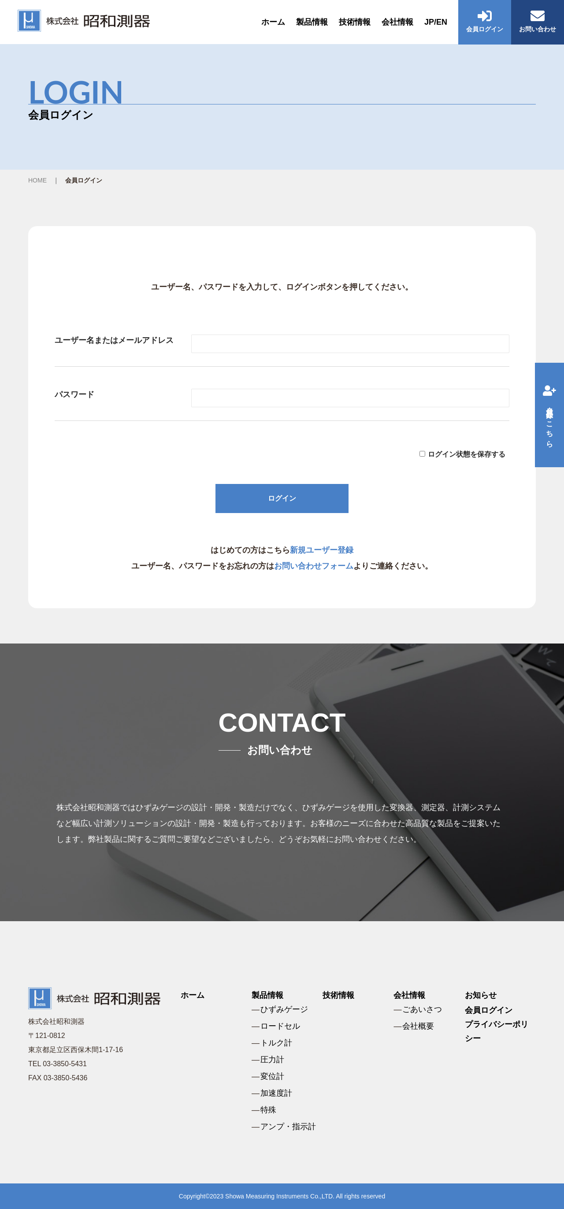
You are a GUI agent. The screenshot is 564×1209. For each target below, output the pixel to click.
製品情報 (312, 22)
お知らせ (481, 995)
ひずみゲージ (284, 1009)
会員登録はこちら (549, 415)
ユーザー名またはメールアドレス (114, 340)
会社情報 (397, 22)
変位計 (272, 1076)
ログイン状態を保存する (466, 454)
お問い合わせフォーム (313, 566)
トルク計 (276, 1042)
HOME (37, 180)
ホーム (273, 22)
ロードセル (280, 1026)
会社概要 (418, 1026)
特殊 (268, 1109)
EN (441, 22)
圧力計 (272, 1059)
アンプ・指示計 (288, 1126)
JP (429, 22)
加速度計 (276, 1093)
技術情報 (355, 22)
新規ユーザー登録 (321, 550)
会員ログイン (488, 1010)
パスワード (74, 394)
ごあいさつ (422, 1009)
